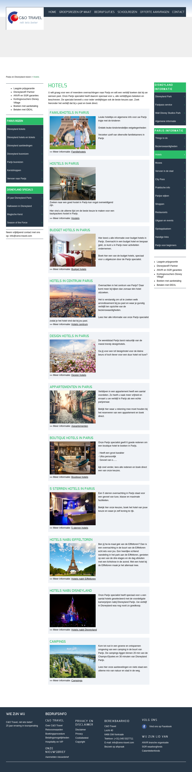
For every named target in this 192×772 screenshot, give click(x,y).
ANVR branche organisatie (155, 742)
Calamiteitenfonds (151, 751)
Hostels (75, 218)
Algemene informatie (165, 121)
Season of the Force (17, 222)
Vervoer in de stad (164, 171)
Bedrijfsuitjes (104, 12)
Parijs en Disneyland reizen (18, 77)
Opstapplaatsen (163, 228)
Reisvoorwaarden (54, 729)
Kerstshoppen (14, 170)
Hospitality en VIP (54, 742)
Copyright (80, 742)
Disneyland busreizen (18, 154)
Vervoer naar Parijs (16, 178)
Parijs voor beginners (165, 245)
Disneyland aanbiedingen (19, 145)
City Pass (160, 179)
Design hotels (78, 375)
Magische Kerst (15, 214)
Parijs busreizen (15, 162)
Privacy (79, 733)
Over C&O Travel (53, 725)
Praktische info (162, 187)
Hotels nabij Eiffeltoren (83, 578)
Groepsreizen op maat (75, 12)
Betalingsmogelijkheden (57, 737)
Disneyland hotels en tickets (21, 137)
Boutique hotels (79, 477)
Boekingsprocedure (55, 733)
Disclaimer (80, 729)
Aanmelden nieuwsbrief (57, 757)
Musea (158, 163)
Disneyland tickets (16, 129)
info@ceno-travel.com (123, 742)
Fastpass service (163, 104)
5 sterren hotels (79, 527)
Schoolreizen (127, 12)
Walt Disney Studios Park (168, 113)
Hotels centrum (79, 324)
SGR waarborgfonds (152, 746)
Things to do (161, 138)
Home (52, 12)
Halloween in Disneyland (19, 206)
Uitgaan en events (164, 220)
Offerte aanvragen (154, 12)
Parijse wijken (162, 195)
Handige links (162, 237)
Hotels (158, 154)
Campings (76, 680)
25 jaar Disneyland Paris (19, 198)
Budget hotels (78, 269)
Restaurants (161, 212)
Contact (178, 12)
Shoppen (159, 204)
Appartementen (79, 426)
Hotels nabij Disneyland (84, 629)
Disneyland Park (163, 96)
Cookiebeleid (81, 738)
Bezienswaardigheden (166, 146)
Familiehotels (78, 151)
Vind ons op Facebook (160, 726)
